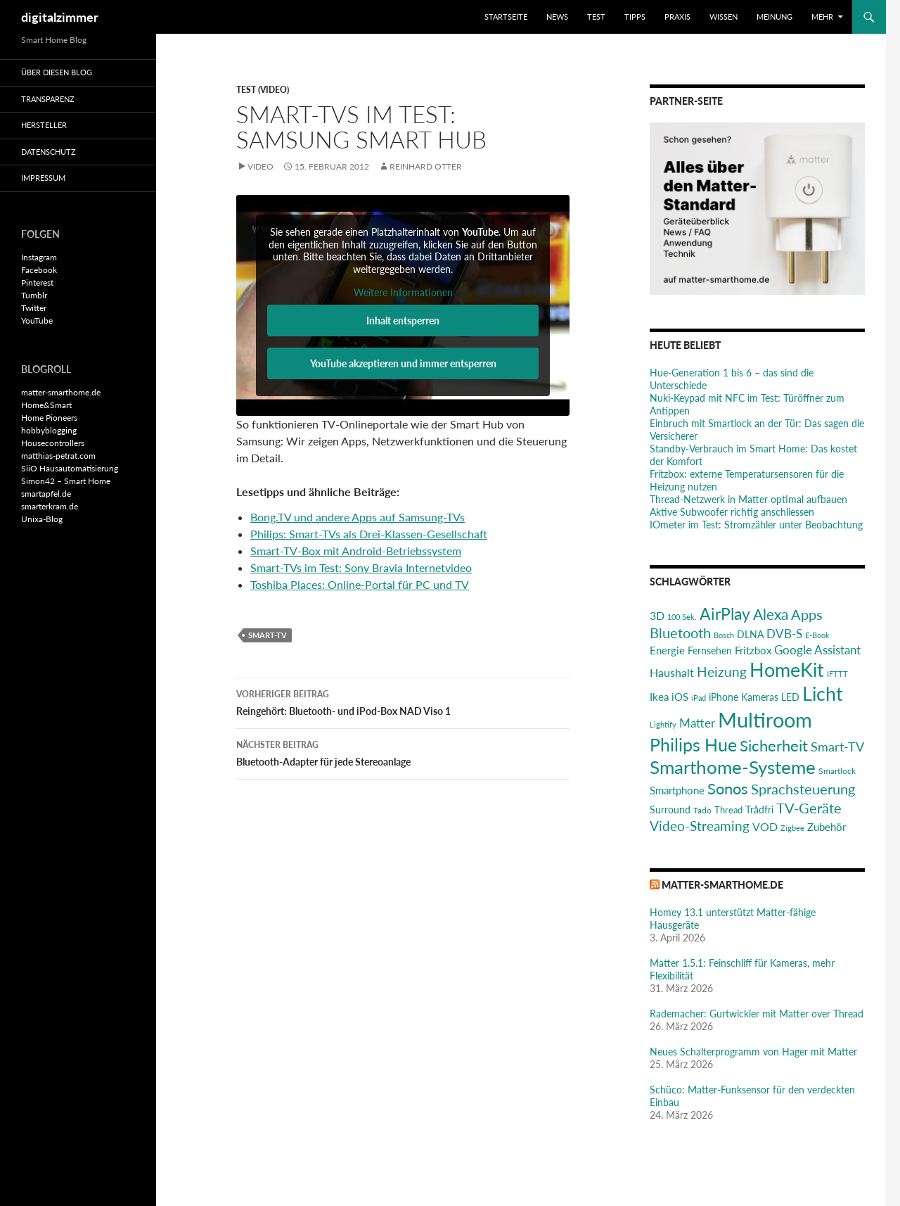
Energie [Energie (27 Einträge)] (667, 650)
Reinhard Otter (426, 166)
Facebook (39, 270)
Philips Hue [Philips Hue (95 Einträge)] (693, 744)
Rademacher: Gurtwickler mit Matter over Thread (756, 1014)
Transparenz (48, 98)
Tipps (634, 16)
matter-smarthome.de (722, 885)
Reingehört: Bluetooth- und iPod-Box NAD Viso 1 (403, 701)
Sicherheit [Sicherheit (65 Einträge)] (774, 745)
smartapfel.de (46, 493)
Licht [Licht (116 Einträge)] (822, 693)
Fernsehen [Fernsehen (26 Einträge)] (710, 650)
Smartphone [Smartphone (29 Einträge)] (677, 790)
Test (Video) (262, 89)
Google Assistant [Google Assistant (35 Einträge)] (817, 649)
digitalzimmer (59, 17)
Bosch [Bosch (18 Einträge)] (724, 635)
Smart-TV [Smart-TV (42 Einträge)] (837, 746)
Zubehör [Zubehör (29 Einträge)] (826, 826)
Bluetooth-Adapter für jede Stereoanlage (403, 752)
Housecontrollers (52, 443)
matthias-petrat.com (58, 455)
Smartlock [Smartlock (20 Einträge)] (837, 771)
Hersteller (44, 124)
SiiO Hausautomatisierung (69, 468)
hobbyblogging (49, 430)
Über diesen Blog (56, 72)
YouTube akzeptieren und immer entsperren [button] (403, 363)
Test (596, 16)
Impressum (43, 177)
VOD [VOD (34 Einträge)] (765, 826)
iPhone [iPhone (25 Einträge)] (723, 697)
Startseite (505, 16)
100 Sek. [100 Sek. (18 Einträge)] (682, 616)
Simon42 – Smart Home (65, 481)
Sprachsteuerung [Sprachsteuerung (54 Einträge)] (803, 788)
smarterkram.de (49, 506)
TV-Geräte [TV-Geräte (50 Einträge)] (809, 807)
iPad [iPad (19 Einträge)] (698, 697)
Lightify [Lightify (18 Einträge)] (663, 724)
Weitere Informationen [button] (403, 292)
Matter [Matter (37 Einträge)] (697, 723)
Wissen (723, 16)
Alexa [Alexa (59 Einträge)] (770, 614)
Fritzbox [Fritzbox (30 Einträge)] (753, 650)
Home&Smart (46, 405)
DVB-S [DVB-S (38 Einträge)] (784, 633)
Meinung (774, 16)
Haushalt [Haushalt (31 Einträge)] (672, 672)
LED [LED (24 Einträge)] (790, 697)
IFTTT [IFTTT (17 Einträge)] (837, 673)
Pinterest (37, 282)
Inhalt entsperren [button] (402, 320)
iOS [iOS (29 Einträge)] (679, 696)
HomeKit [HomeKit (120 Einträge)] (787, 669)
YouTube (37, 320)
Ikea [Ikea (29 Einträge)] (659, 696)
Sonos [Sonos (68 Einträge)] (727, 788)
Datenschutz (48, 151)
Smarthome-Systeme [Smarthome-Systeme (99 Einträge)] (733, 766)
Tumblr (34, 295)
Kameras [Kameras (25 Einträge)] (759, 697)
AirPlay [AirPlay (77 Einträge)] (725, 613)
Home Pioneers (49, 417)
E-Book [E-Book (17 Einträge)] (817, 635)
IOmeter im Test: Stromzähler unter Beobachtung (756, 525)
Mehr (822, 16)
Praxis (677, 16)
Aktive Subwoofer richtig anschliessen (732, 512)
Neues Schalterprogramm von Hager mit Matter (753, 1052)
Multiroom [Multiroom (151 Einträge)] (765, 719)
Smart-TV (267, 635)
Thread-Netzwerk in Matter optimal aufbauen (748, 499)
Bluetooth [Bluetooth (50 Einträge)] (680, 632)
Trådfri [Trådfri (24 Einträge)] (759, 809)
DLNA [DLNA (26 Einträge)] (750, 634)
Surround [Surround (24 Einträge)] (670, 809)
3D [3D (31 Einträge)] (657, 615)
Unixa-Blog (42, 519)
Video (261, 166)
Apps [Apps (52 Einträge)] (807, 614)
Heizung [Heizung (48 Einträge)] (722, 672)
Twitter (33, 308)
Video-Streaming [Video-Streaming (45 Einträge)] (700, 826)
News (557, 16)
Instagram (39, 257)
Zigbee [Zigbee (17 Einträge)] (792, 827)
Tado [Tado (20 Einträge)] (702, 810)
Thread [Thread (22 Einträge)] (728, 809)
